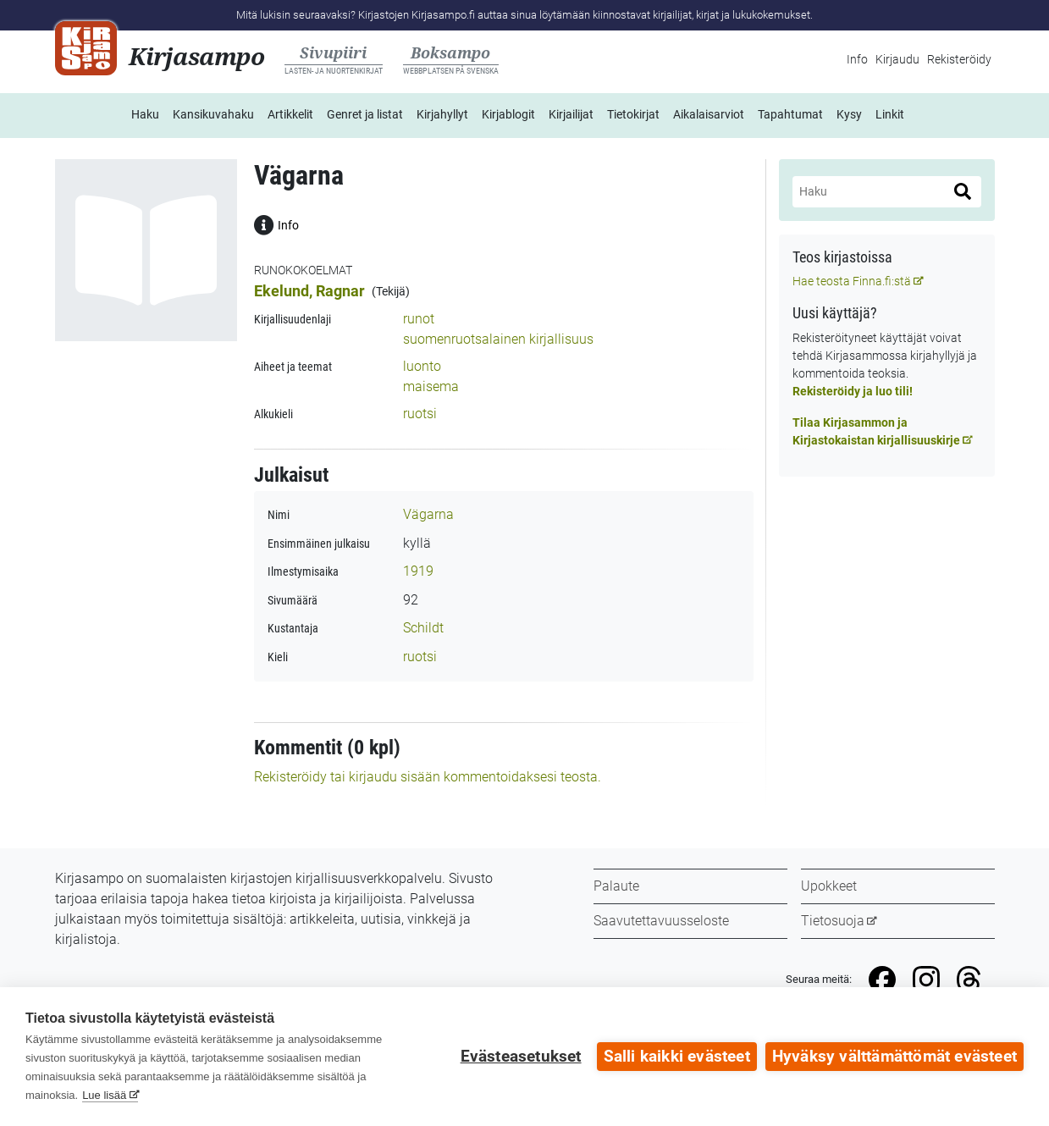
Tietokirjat (633, 114)
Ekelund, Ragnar (309, 291)
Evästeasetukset (521, 1056)
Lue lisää (104, 1095)
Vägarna (428, 514)
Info (857, 59)
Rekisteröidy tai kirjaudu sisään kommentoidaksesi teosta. (427, 777)
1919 (418, 571)
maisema (431, 386)
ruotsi (420, 414)
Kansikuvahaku (213, 114)
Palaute (616, 886)
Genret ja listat (365, 114)
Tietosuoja (832, 921)
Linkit (889, 114)
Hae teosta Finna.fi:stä (851, 281)
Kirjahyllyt (442, 114)
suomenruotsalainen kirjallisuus (498, 339)
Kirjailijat (571, 114)
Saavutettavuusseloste (661, 921)
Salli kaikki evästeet (677, 1056)
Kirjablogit (508, 114)
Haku (145, 114)
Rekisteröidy (959, 59)
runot (418, 319)
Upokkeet (829, 886)
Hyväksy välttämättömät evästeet (894, 1056)
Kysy (849, 114)
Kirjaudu (897, 59)
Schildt (423, 628)
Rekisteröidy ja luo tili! (852, 391)
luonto (422, 366)
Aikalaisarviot (708, 114)
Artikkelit (290, 114)
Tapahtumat (790, 114)
